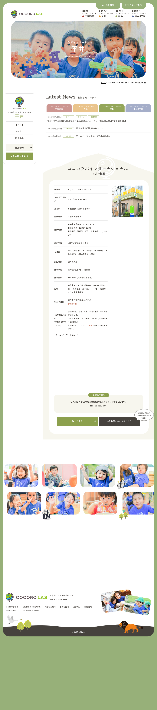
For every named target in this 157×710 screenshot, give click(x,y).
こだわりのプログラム (31, 606)
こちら (89, 325)
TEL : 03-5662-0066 (99, 405)
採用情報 (19, 147)
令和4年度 (72, 303)
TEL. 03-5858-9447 (58, 599)
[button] (134, 5)
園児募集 (19, 137)
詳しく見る (77, 421)
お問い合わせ (11, 610)
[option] (80, 477)
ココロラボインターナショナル (89, 14)
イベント (19, 124)
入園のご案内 (50, 606)
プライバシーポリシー (30, 610)
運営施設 (76, 606)
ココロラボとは (12, 606)
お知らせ (19, 131)
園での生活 (64, 606)
